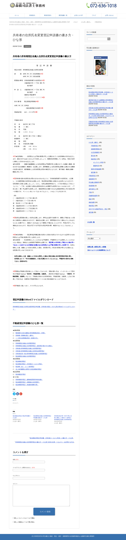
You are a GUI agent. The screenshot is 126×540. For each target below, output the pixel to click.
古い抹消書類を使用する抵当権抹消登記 (28, 369)
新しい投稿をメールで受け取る (24, 522)
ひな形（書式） (94, 142)
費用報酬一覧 (63, 15)
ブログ (94, 15)
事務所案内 (47, 15)
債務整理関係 (95, 149)
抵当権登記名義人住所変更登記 (26, 356)
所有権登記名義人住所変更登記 (26, 343)
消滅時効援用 (93, 195)
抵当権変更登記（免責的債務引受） (27, 384)
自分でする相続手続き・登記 (98, 209)
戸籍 (90, 192)
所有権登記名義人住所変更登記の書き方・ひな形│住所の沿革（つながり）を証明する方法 (44, 442)
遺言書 (93, 172)
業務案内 (32, 15)
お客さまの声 (78, 15)
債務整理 (92, 179)
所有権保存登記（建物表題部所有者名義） (29, 379)
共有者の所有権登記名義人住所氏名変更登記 (30, 351)
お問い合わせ (109, 15)
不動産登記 (27, 46)
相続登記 (94, 159)
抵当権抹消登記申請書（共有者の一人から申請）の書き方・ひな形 (51, 438)
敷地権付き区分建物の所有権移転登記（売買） (31, 333)
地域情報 (92, 185)
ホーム (17, 15)
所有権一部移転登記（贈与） (25, 335)
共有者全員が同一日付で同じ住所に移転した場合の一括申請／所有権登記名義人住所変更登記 (63, 417)
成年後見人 (92, 189)
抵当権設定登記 (21, 374)
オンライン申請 (98, 162)
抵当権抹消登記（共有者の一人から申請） (29, 364)
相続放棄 (92, 202)
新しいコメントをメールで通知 (24, 518)
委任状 (93, 156)
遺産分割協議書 (96, 169)
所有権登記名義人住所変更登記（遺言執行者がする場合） (34, 346)
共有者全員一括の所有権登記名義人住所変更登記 (31, 353)
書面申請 (96, 165)
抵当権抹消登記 (21, 361)
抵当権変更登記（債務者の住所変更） (28, 382)
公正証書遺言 (95, 152)
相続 (90, 199)
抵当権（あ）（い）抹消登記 (25, 366)
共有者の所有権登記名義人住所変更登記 (28, 348)
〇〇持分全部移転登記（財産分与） (27, 338)
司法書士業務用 (94, 182)
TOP (39, 22)
